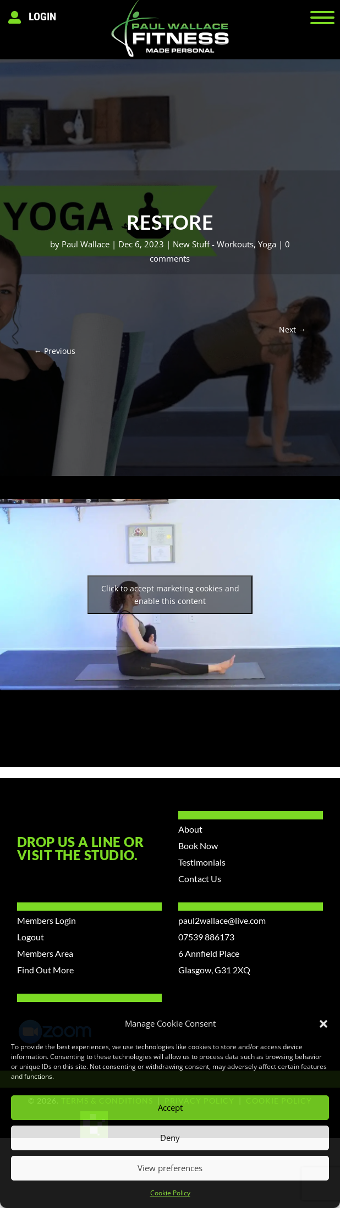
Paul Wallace (85, 244)
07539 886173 (206, 937)
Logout (30, 937)
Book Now (198, 845)
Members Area (45, 953)
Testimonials (202, 862)
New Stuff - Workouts (213, 244)
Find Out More (45, 970)
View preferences (170, 1167)
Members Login (46, 920)
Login (42, 16)
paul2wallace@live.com (222, 920)
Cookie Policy (170, 1193)
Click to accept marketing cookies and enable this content (170, 594)
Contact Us (199, 878)
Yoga (267, 244)
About (190, 829)
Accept (170, 1107)
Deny (170, 1137)
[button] (323, 1023)
